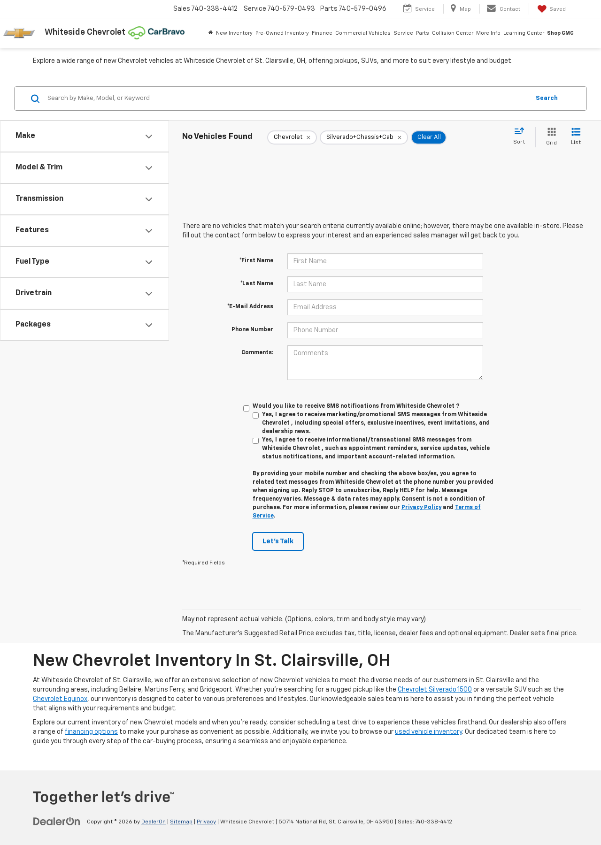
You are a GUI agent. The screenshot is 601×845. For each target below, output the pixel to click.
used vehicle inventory (428, 732)
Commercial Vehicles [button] (363, 33)
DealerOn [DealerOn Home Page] (153, 822)
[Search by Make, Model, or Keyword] (287, 98)
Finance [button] (322, 33)
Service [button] (403, 33)
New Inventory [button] (234, 33)
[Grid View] (549, 137)
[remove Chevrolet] (292, 137)
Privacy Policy (421, 507)
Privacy (206, 822)
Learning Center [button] (523, 33)
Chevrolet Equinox (60, 699)
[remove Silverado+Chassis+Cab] (364, 137)
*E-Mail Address (250, 307)
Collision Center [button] (452, 33)
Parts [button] (422, 33)
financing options (91, 732)
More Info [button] (488, 33)
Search (547, 98)
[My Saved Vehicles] (551, 9)
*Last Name (256, 284)
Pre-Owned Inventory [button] (282, 33)
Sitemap (181, 822)
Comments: (257, 353)
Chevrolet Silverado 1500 (435, 689)
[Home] (211, 33)
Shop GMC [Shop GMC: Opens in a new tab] (560, 33)
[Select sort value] (522, 136)
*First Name (256, 261)
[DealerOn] (57, 821)
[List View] (576, 137)
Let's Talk (277, 541)
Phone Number (252, 330)
